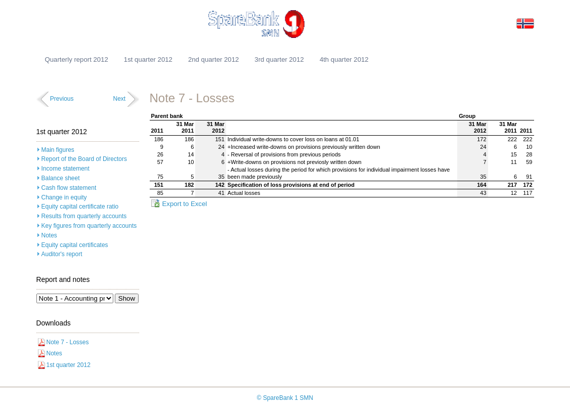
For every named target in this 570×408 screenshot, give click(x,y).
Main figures (57, 149)
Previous (62, 98)
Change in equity (64, 197)
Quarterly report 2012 (76, 59)
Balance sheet (60, 178)
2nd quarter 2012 (213, 59)
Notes (49, 235)
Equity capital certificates (74, 245)
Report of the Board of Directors (84, 158)
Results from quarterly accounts (84, 216)
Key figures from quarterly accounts (89, 225)
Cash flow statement (69, 187)
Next (119, 98)
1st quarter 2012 (148, 59)
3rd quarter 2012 (279, 59)
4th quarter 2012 (344, 59)
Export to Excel (184, 204)
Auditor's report (61, 254)
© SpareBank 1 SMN (285, 397)
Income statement (65, 168)
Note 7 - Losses (68, 342)
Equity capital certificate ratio (80, 206)
